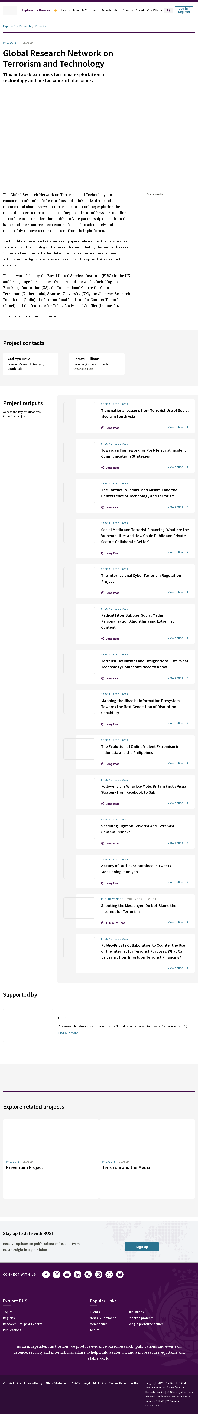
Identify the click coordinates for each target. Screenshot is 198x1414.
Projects (42, 26)
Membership (107, 10)
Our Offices (154, 10)
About (138, 10)
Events (59, 10)
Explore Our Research (18, 26)
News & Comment (81, 10)
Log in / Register (184, 10)
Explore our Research (31, 10)
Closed (31, 42)
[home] (5, 10)
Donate (125, 10)
